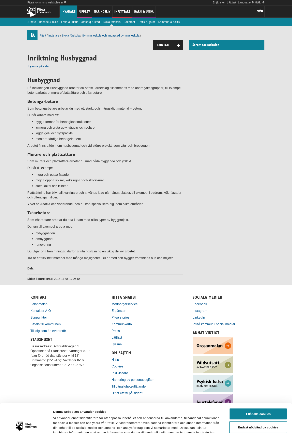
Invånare (68, 11)
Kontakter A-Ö (40, 310)
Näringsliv (102, 11)
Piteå (43, 35)
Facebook (200, 304)
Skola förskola (112, 22)
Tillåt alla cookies (258, 385)
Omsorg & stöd (90, 22)
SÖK (260, 11)
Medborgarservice (125, 304)
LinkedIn (199, 317)
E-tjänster (219, 2)
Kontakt (170, 45)
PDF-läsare (120, 373)
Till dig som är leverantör (48, 331)
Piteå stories (121, 317)
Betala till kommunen (45, 324)
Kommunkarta (122, 324)
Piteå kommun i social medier (214, 324)
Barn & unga (144, 11)
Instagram (200, 310)
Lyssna (117, 344)
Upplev (84, 11)
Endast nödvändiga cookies (258, 398)
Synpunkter (38, 317)
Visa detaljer (220, 425)
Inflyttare (122, 11)
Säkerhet (129, 22)
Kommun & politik (169, 22)
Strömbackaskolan (205, 45)
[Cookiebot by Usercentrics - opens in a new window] (26, 425)
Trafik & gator (146, 22)
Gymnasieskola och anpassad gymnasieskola (110, 35)
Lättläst (231, 2)
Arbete (32, 22)
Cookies (117, 366)
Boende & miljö (48, 22)
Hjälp (115, 359)
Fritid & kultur (69, 22)
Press (116, 331)
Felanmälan (38, 304)
